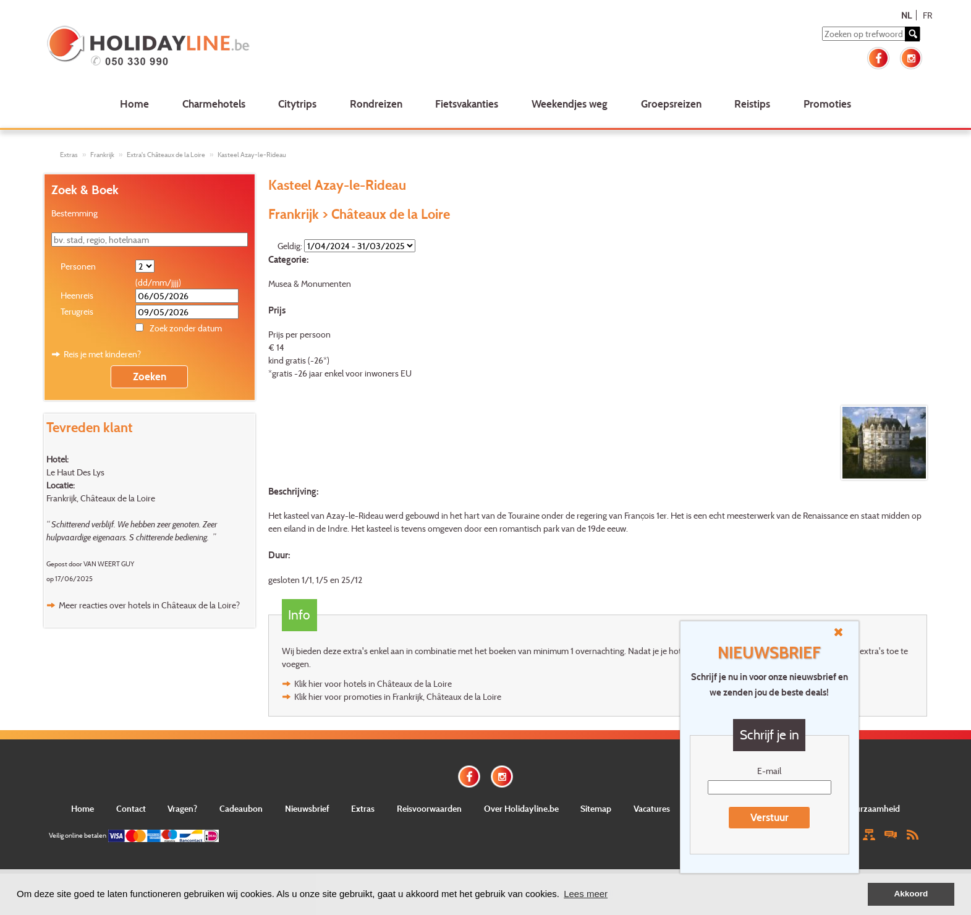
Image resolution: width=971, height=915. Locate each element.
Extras (69, 154)
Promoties (827, 103)
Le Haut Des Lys (75, 472)
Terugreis (77, 311)
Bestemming (74, 213)
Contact (131, 808)
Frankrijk (102, 154)
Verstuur (769, 817)
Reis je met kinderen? (102, 354)
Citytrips (297, 103)
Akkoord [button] (911, 893)
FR (927, 15)
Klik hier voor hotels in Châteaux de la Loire (373, 683)
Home (134, 103)
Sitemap (595, 808)
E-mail (769, 770)
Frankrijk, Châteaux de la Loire (100, 498)
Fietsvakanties (466, 103)
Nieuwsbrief (307, 808)
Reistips (752, 103)
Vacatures (652, 808)
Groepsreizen (671, 103)
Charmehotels (213, 103)
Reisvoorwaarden (429, 808)
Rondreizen (376, 103)
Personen (78, 266)
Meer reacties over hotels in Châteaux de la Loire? (149, 605)
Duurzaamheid (872, 808)
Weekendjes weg (570, 103)
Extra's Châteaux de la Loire (166, 154)
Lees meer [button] (586, 893)
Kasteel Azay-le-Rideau (252, 154)
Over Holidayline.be (521, 808)
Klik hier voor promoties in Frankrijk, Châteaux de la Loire (397, 696)
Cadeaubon (241, 808)
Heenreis (77, 295)
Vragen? (182, 808)
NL (906, 15)
